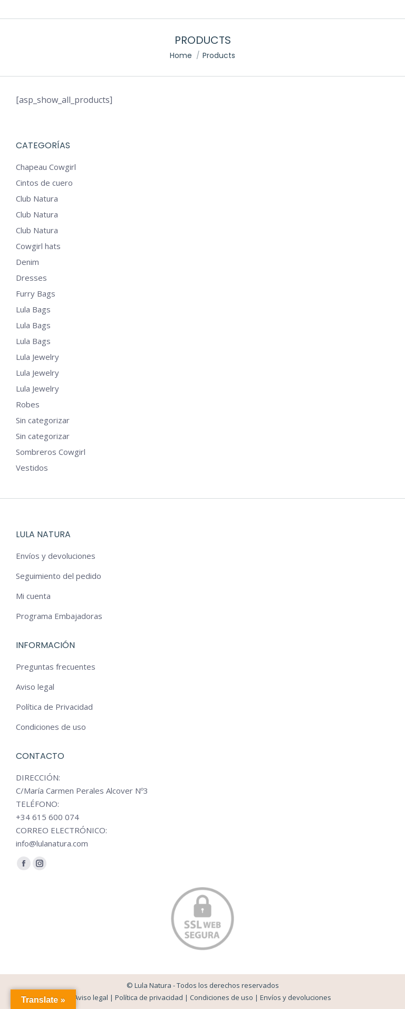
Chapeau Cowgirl (46, 166)
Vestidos (32, 467)
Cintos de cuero (44, 182)
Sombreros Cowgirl (50, 451)
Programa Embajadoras (59, 616)
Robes (28, 404)
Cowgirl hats (38, 246)
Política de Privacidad (54, 706)
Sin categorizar (43, 420)
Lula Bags (33, 309)
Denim (27, 261)
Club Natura (37, 198)
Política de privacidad (149, 997)
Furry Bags (35, 293)
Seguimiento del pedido (58, 575)
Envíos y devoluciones (55, 555)
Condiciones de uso (51, 726)
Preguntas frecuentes (55, 666)
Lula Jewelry (37, 356)
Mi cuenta (33, 596)
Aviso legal (35, 686)
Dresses (31, 277)
